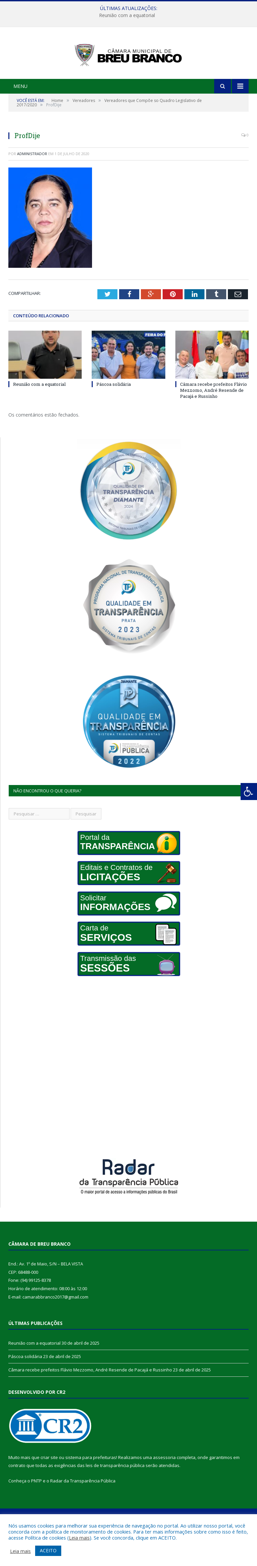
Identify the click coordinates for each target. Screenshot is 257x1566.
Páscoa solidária (113, 412)
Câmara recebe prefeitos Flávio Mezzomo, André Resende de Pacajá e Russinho (213, 418)
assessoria (164, 1485)
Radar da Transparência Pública (82, 1509)
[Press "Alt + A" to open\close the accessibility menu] (249, 791)
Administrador (32, 182)
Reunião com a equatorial (127, 15)
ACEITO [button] (48, 1550)
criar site (49, 1485)
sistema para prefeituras (90, 1485)
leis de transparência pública (115, 1494)
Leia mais (79, 1537)
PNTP (36, 1509)
